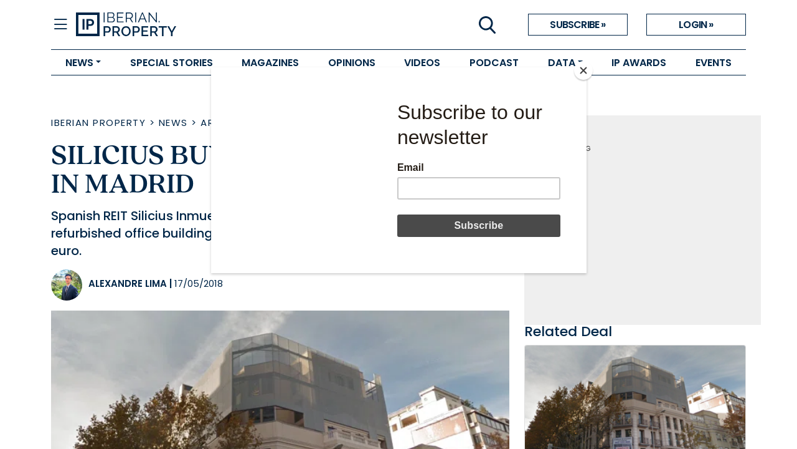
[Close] (583, 70)
